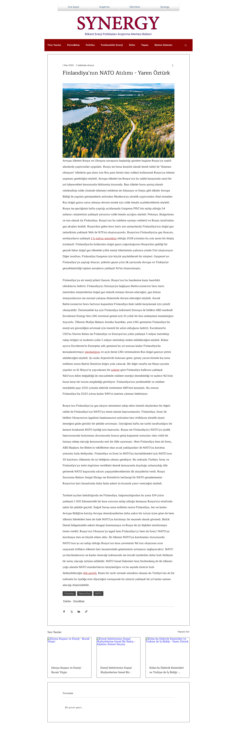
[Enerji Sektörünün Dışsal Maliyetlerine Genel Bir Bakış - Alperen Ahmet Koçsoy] (118, 649)
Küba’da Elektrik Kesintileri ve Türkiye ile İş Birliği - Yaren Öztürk (166, 670)
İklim (132, 45)
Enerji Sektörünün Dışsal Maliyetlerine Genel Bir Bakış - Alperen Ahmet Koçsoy (116, 670)
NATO (98, 593)
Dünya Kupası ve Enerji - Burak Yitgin (66, 670)
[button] (185, 45)
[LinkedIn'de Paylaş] (78, 611)
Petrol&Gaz (73, 45)
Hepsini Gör (184, 631)
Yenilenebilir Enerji (112, 45)
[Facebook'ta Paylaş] (64, 611)
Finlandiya (69, 593)
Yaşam (144, 45)
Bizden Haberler (163, 45)
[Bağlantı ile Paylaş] (86, 611)
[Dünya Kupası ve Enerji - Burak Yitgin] (69, 649)
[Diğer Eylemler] (172, 65)
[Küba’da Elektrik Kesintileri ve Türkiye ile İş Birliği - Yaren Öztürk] (167, 649)
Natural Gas (84, 593)
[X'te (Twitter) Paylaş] (71, 611)
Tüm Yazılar (54, 45)
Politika (90, 45)
